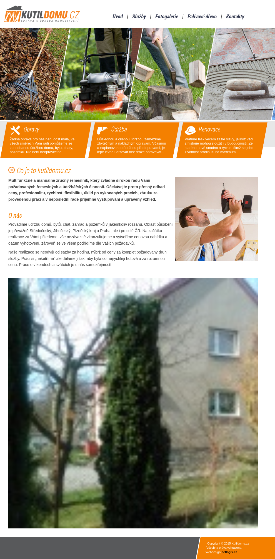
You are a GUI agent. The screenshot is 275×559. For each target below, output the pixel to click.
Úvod (117, 17)
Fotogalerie (166, 17)
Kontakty (235, 17)
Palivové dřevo (202, 17)
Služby (139, 17)
